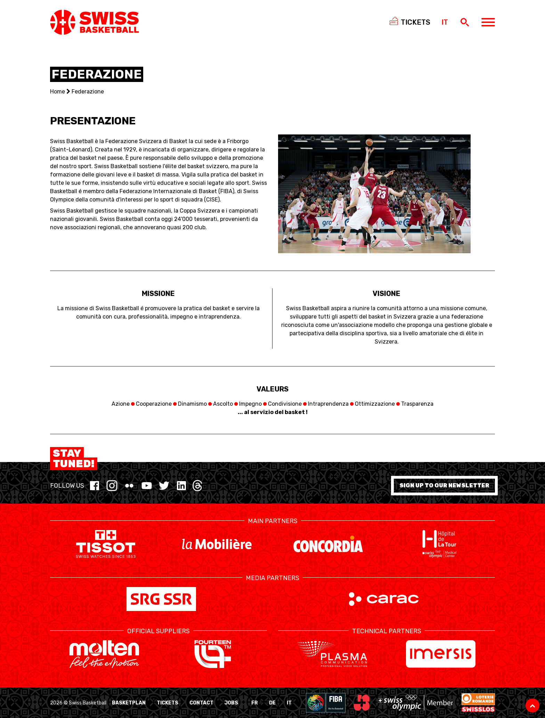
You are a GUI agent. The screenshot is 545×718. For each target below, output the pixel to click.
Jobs (231, 703)
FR (254, 703)
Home (57, 91)
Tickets (167, 703)
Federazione (88, 91)
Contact (201, 703)
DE (272, 703)
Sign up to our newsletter (444, 485)
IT (289, 703)
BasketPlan (129, 703)
